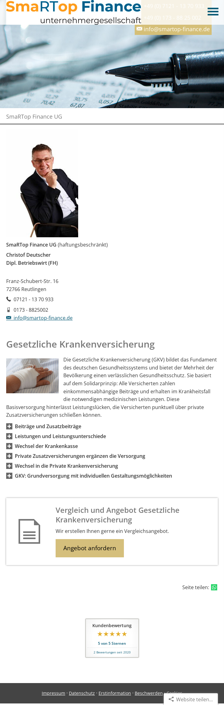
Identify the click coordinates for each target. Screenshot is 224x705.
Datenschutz (82, 693)
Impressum (53, 693)
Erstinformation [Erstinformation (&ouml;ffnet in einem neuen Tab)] (115, 693)
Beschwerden (149, 693)
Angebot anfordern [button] (89, 548)
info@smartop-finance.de (39, 318)
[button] (48, 426)
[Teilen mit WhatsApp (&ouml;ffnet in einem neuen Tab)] (214, 587)
